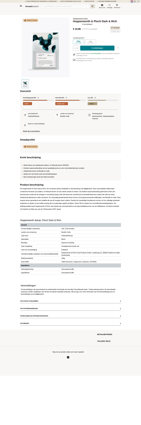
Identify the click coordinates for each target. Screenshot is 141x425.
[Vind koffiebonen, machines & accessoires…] (68, 6)
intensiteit (59, 98)
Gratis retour (89, 1)
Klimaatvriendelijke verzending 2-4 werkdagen (41, 1)
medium (92, 103)
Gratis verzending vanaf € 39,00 (71, 1)
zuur (90, 98)
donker (27, 103)
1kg (90, 41)
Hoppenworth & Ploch (80, 18)
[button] (135, 1)
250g (78, 41)
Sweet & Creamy (32, 20)
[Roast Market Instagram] (68, 359)
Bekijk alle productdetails (31, 131)
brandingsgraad (29, 98)
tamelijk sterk (61, 103)
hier (77, 292)
